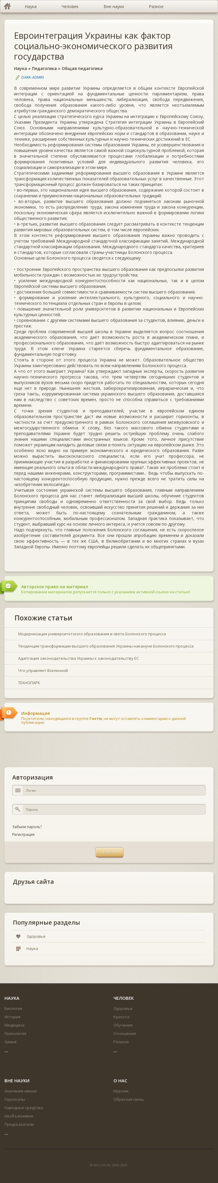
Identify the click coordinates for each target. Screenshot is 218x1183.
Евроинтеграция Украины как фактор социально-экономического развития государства (93, 46)
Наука (20, 68)
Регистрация (23, 834)
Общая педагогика (82, 68)
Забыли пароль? (27, 826)
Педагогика (44, 68)
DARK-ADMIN (32, 77)
